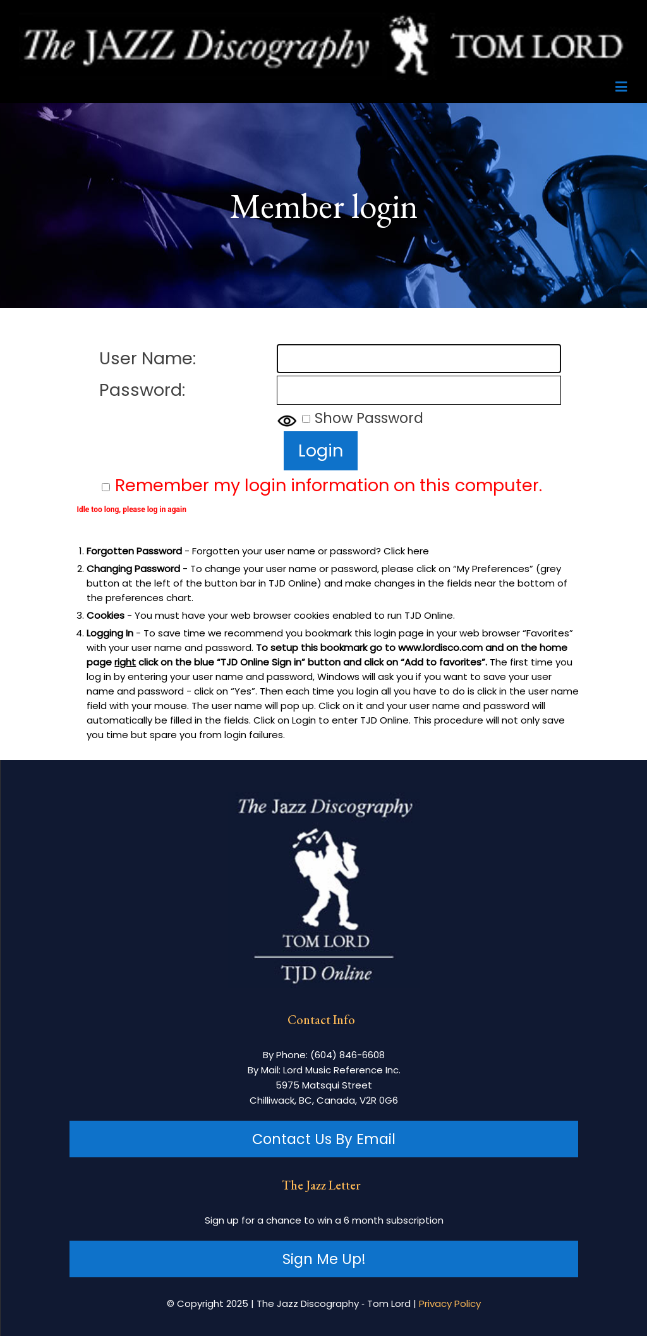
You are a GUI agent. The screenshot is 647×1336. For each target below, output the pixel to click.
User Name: (147, 358)
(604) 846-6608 (347, 1054)
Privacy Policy (450, 1303)
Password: (142, 390)
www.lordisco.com (440, 647)
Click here (406, 551)
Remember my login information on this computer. (328, 485)
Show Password (369, 418)
